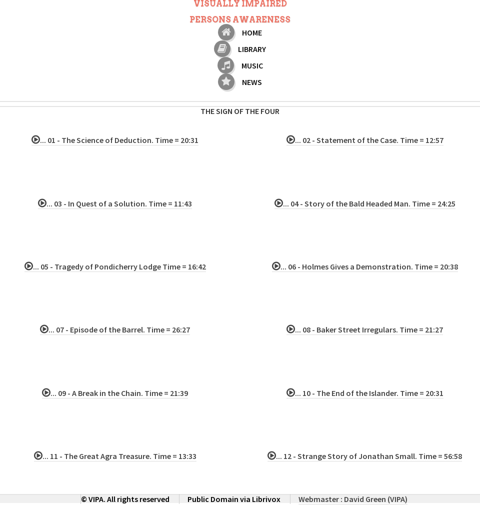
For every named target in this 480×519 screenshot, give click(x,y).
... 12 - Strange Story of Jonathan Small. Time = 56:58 (369, 456)
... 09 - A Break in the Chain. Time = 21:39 (119, 393)
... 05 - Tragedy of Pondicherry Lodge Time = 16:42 (119, 267)
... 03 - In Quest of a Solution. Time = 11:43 (119, 203)
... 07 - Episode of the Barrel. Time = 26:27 (119, 329)
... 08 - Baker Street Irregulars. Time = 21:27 (369, 329)
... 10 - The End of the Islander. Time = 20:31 (369, 393)
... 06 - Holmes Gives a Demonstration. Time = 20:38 (369, 267)
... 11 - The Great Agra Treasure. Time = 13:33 (119, 456)
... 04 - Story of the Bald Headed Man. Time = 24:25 (369, 203)
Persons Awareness (240, 19)
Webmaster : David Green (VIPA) (353, 499)
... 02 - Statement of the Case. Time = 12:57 (369, 140)
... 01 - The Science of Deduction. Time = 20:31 (119, 140)
